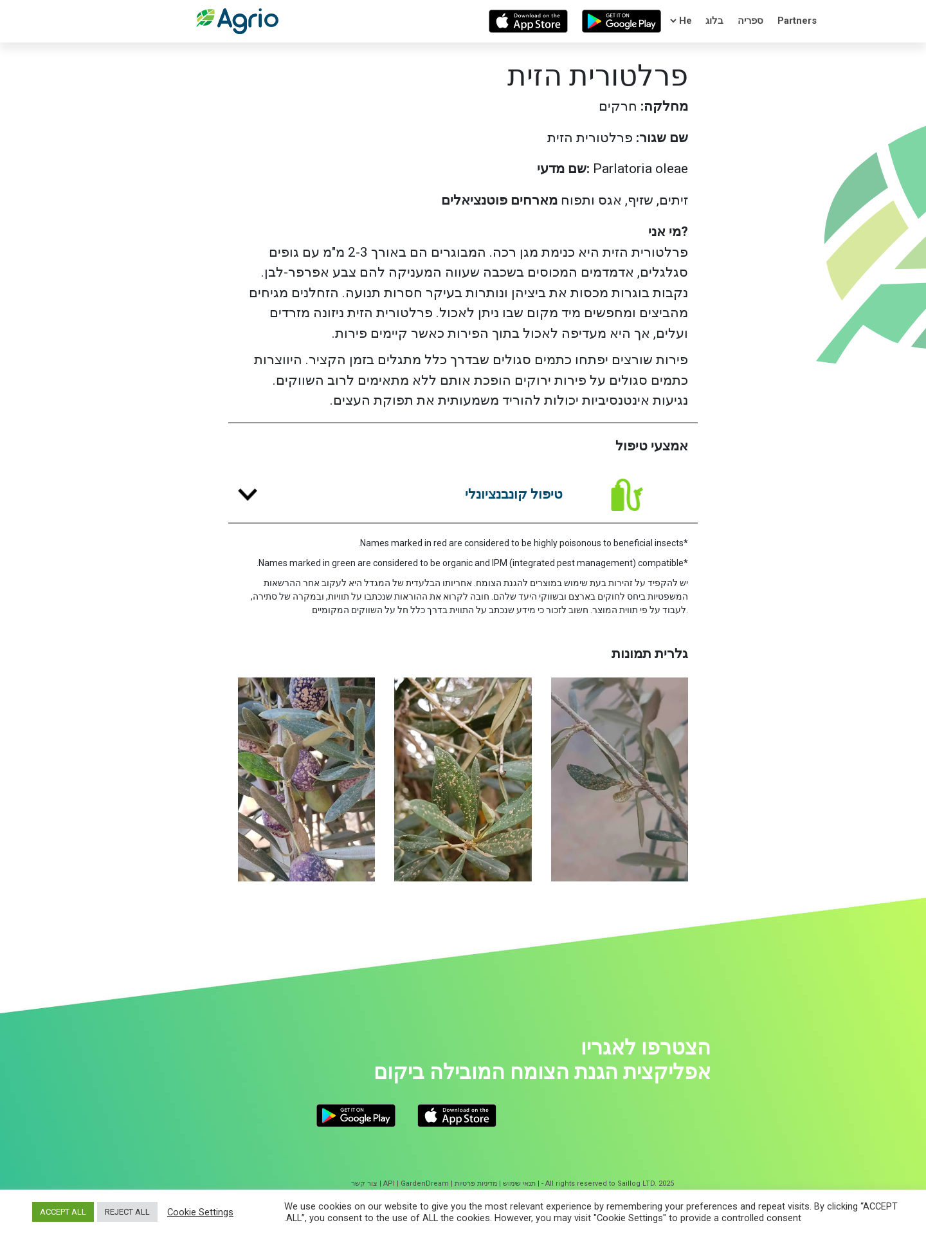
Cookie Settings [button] (200, 1212)
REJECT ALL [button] (127, 1212)
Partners (797, 20)
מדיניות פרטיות (476, 1183)
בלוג (714, 20)
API (389, 1183)
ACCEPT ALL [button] (63, 1212)
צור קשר (364, 1183)
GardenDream (425, 1183)
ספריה (750, 20)
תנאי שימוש (519, 1183)
